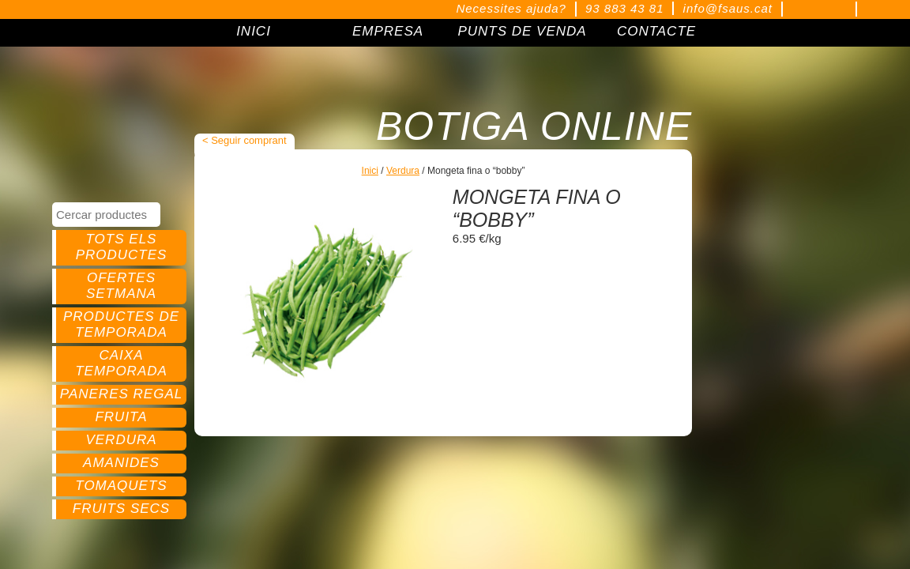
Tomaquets (121, 485)
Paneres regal (121, 393)
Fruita (121, 416)
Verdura (120, 439)
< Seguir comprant (244, 140)
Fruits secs (121, 508)
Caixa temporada (121, 363)
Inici (370, 170)
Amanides (121, 462)
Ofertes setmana (121, 285)
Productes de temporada (121, 324)
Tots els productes (121, 247)
